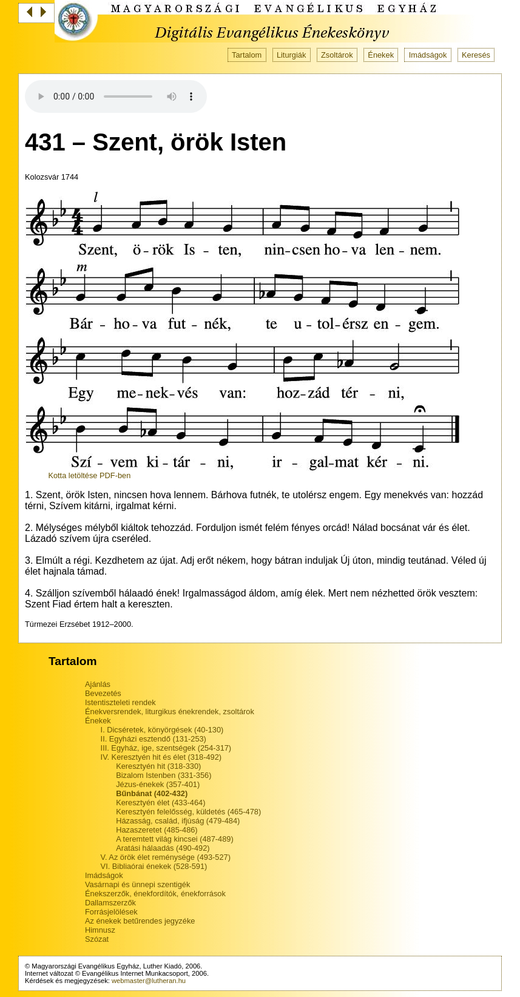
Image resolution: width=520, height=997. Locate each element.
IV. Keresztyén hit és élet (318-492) (161, 757)
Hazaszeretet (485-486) (156, 829)
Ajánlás (97, 684)
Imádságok (428, 54)
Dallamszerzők (110, 902)
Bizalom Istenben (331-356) (163, 775)
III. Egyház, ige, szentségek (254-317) (166, 747)
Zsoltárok (337, 54)
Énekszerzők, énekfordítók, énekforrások (155, 893)
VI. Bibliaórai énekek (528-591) (154, 866)
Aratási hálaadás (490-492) (162, 848)
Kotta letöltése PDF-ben (89, 475)
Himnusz (100, 929)
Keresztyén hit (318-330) (158, 766)
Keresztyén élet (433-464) (160, 802)
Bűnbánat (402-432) (151, 793)
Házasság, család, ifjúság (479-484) (178, 820)
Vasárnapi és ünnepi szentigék (137, 884)
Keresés (476, 54)
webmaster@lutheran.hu (149, 980)
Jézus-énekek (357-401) (158, 784)
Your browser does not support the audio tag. (116, 96)
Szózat (97, 939)
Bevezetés (103, 693)
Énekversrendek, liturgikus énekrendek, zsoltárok (169, 711)
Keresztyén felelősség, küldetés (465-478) (188, 811)
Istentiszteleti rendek (120, 702)
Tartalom (247, 54)
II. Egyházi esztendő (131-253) (153, 738)
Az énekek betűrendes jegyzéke (140, 920)
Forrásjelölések (111, 911)
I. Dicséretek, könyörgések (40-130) (162, 729)
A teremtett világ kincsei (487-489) (174, 838)
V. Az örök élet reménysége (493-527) (166, 857)
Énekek (381, 54)
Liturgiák (291, 54)
